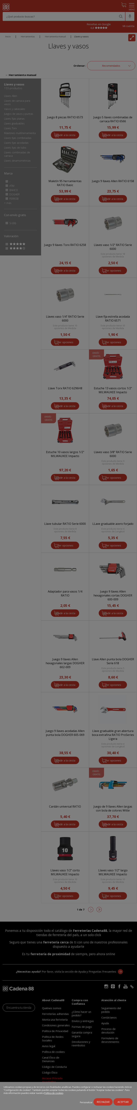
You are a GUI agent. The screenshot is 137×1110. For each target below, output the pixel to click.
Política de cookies (53, 1093)
